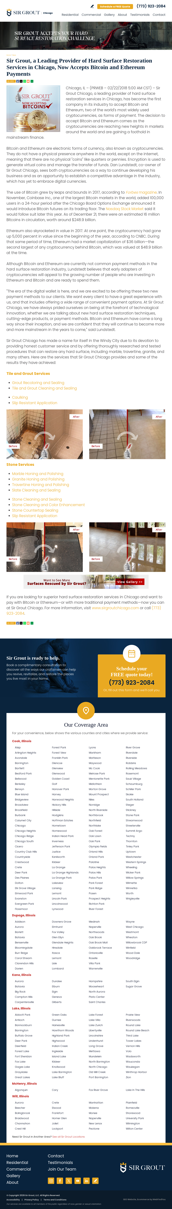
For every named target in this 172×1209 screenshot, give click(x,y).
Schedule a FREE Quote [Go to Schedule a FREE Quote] (115, 6)
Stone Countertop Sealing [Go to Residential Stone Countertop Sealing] (35, 510)
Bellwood (20, 778)
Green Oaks (59, 1014)
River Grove (133, 747)
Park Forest (96, 883)
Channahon (22, 1123)
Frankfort (57, 1113)
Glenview (57, 768)
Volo (128, 1051)
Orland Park (96, 857)
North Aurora (97, 991)
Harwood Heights (63, 799)
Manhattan (96, 1102)
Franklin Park (60, 758)
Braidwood (22, 1118)
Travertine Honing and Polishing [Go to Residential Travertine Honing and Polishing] (40, 484)
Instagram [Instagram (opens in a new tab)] (51, 1181)
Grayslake (21, 1072)
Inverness (58, 841)
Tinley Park (132, 846)
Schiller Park (133, 789)
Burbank (20, 815)
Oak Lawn (95, 836)
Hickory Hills (59, 805)
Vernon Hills (133, 1046)
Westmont (132, 932)
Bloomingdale (24, 947)
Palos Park (95, 877)
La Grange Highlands (65, 872)
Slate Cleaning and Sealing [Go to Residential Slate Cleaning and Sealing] (36, 490)
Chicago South (24, 841)
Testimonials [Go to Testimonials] (140, 15)
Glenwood (58, 773)
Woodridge (133, 958)
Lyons (92, 747)
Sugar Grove (134, 986)
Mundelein (95, 1056)
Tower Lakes (133, 1041)
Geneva (57, 997)
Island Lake (59, 1056)
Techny (130, 836)
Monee (93, 1113)
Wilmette (131, 883)
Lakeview (57, 883)
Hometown (59, 825)
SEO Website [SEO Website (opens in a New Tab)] (129, 1199)
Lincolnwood (60, 904)
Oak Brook (95, 937)
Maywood (95, 763)
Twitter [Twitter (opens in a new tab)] (69, 1181)
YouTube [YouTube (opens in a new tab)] (77, 1181)
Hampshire (95, 981)
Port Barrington (98, 1077)
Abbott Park (22, 1014)
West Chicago (135, 927)
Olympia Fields (98, 846)
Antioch (19, 1020)
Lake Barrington (62, 1072)
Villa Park (94, 963)
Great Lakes (22, 1077)
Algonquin (21, 1090)
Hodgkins (57, 815)
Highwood (58, 1041)
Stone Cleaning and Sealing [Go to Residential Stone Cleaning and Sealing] (37, 499)
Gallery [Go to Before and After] (109, 15)
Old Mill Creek (97, 1072)
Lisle (54, 963)
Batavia (20, 937)
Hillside (56, 810)
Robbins (131, 763)
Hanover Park (60, 789)
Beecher (20, 1108)
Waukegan (133, 1067)
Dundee (57, 981)
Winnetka (131, 888)
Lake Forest (96, 1014)
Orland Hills (96, 851)
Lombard (58, 968)
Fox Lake (20, 1061)
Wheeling (131, 867)
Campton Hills (24, 997)
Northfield (95, 820)
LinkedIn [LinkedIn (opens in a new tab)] (86, 1181)
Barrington (21, 763)
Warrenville (96, 968)
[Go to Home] (31, 12)
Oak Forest (95, 831)
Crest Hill (20, 1128)
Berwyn (19, 789)
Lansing (57, 888)
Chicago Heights (25, 831)
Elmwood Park (24, 893)
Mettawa (94, 1051)
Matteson (95, 758)
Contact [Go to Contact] (159, 15)
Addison (20, 921)
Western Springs (136, 862)
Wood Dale (133, 953)
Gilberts (57, 1002)
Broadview (21, 805)
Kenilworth (58, 857)
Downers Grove (61, 921)
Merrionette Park (99, 778)
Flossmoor (21, 909)
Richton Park (96, 904)
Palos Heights (97, 867)
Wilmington (133, 1123)
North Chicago (98, 1067)
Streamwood (134, 820)
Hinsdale (57, 947)
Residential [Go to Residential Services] (70, 15)
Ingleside (57, 1051)
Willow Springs (135, 877)
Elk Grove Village (25, 888)
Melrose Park (97, 773)
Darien (19, 968)
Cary (55, 1090)
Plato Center (97, 997)
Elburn (56, 986)
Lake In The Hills (135, 1090)
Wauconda (133, 1061)
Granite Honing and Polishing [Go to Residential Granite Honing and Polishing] (38, 479)
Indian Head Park (63, 836)
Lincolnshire (96, 1035)
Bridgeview (22, 799)
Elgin (55, 991)
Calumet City (23, 820)
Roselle (93, 958)
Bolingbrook (22, 1113)
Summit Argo (134, 831)
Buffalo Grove (23, 1035)
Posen (92, 893)
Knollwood (58, 1067)
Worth (129, 893)
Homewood (59, 831)
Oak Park (94, 841)
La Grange (58, 867)
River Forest (96, 909)
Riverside (131, 758)
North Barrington (99, 1061)
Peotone (94, 1128)
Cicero (19, 846)
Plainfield (131, 1102)
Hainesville (58, 1025)
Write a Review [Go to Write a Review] (92, 6)
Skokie (129, 794)
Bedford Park (23, 773)
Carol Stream (23, 958)
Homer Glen (59, 1118)
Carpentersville (24, 1002)
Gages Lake (22, 1067)
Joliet (55, 1123)
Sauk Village (133, 778)
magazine (141, 192)
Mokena (94, 1108)
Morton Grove (97, 789)
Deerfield (20, 1046)
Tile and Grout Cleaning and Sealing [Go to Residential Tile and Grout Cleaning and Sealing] (44, 388)
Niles (91, 799)
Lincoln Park (59, 898)
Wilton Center (134, 1128)
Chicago (20, 825)
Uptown (131, 851)
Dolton (19, 883)
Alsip (18, 747)
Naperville (95, 927)
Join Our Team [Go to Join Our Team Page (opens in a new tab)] (62, 1169)
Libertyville (95, 1030)
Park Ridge (95, 888)
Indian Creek (60, 1046)
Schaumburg (134, 784)
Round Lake (133, 1025)
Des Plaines (22, 877)
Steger (130, 805)
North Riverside (98, 810)
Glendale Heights (62, 942)
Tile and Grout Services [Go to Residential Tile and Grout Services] (28, 373)
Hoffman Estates (62, 820)
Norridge (94, 805)
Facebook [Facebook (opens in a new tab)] (60, 1181)
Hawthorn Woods (63, 1030)
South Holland (134, 799)
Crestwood (22, 862)
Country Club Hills (26, 851)
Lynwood (57, 909)
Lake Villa (94, 1020)
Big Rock (20, 991)
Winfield (131, 947)
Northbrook (96, 815)
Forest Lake (22, 1051)
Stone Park (132, 815)
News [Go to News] (14, 55)
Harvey (56, 794)
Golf (54, 784)
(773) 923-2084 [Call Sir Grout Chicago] (151, 6)
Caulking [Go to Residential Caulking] (20, 397)
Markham (95, 752)
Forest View (59, 752)
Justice (56, 851)
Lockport (57, 1128)
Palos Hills (95, 872)
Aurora (19, 927)
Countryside (22, 857)
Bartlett (19, 768)
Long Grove (96, 1046)
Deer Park (21, 872)
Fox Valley (58, 932)
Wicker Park (133, 872)
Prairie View (133, 1014)
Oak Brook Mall (98, 942)
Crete (18, 867)
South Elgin (132, 981)
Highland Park (61, 1035)
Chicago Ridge (24, 836)
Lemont (56, 893)
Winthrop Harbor (136, 1072)
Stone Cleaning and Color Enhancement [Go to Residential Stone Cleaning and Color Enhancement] (48, 504)
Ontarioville (96, 953)
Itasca (56, 953)
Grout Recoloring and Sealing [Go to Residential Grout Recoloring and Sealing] (38, 382)
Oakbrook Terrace (100, 947)
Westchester (133, 857)
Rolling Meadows (136, 768)
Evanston (20, 898)
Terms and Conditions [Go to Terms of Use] (54, 1199)
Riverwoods (133, 1020)
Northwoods (96, 932)
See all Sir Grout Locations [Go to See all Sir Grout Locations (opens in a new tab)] (68, 1136)
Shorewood (133, 1113)
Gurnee (56, 1020)
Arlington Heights (25, 752)
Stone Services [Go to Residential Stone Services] (20, 464)
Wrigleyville (132, 898)
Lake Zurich (96, 1025)
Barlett (19, 932)
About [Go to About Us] (122, 15)
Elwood (56, 1108)
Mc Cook (94, 768)
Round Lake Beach (137, 1030)
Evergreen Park (24, 904)
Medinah (94, 921)
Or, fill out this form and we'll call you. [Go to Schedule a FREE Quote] (131, 690)
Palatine (94, 862)
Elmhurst (57, 927)
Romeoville (132, 1108)
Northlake (95, 825)
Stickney (131, 810)
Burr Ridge (21, 953)
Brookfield (21, 810)
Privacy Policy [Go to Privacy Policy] (31, 1199)
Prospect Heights (99, 898)
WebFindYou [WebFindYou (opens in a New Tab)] (159, 1199)
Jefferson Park (61, 846)
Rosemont (132, 773)
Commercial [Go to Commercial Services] (91, 15)
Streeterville (133, 825)
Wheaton (131, 937)
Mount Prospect (99, 794)
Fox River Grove (98, 1090)
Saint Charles (97, 1002)
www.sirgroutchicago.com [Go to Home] (115, 607)
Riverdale (132, 752)
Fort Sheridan (23, 1056)
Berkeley (20, 784)
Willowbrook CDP (136, 942)
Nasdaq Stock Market (125, 208)
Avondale (21, 758)
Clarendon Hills (24, 963)
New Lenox (95, 1123)
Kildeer (56, 862)
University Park (135, 1118)
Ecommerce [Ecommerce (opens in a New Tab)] (143, 1199)
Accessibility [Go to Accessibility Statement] (13, 1199)
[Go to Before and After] (86, 558)
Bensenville (21, 942)
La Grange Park (62, 877)
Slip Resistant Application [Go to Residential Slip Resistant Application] (34, 402)
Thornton (131, 841)
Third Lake (132, 1035)
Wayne (130, 921)
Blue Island (21, 794)
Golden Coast (61, 778)
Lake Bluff (58, 1077)
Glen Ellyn (58, 937)
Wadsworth (133, 1056)
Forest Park (59, 747)
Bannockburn (23, 1025)
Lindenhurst (96, 1041)
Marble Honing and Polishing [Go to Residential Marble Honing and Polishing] (37, 473)
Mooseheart (96, 986)
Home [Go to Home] (8, 55)
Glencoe (57, 763)
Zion (128, 1077)
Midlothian (95, 784)
